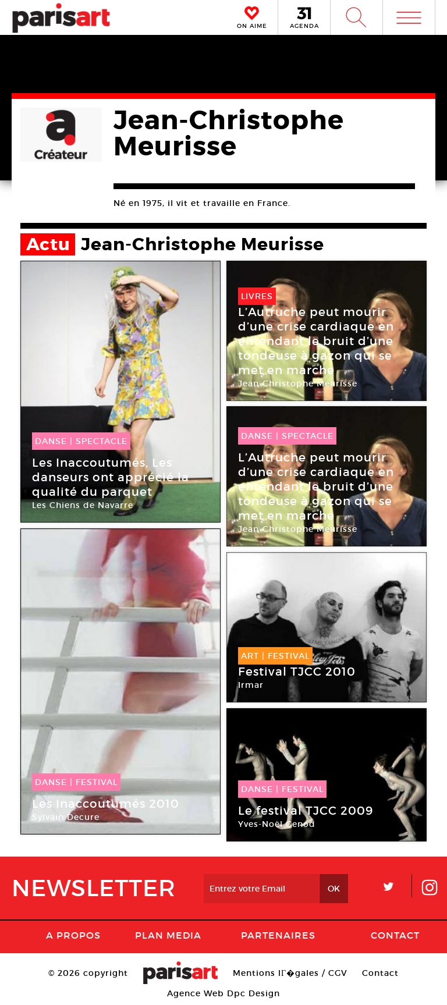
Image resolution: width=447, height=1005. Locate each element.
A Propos (73, 935)
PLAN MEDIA (168, 935)
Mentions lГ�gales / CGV (290, 973)
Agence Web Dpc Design (223, 993)
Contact (395, 935)
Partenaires (278, 935)
